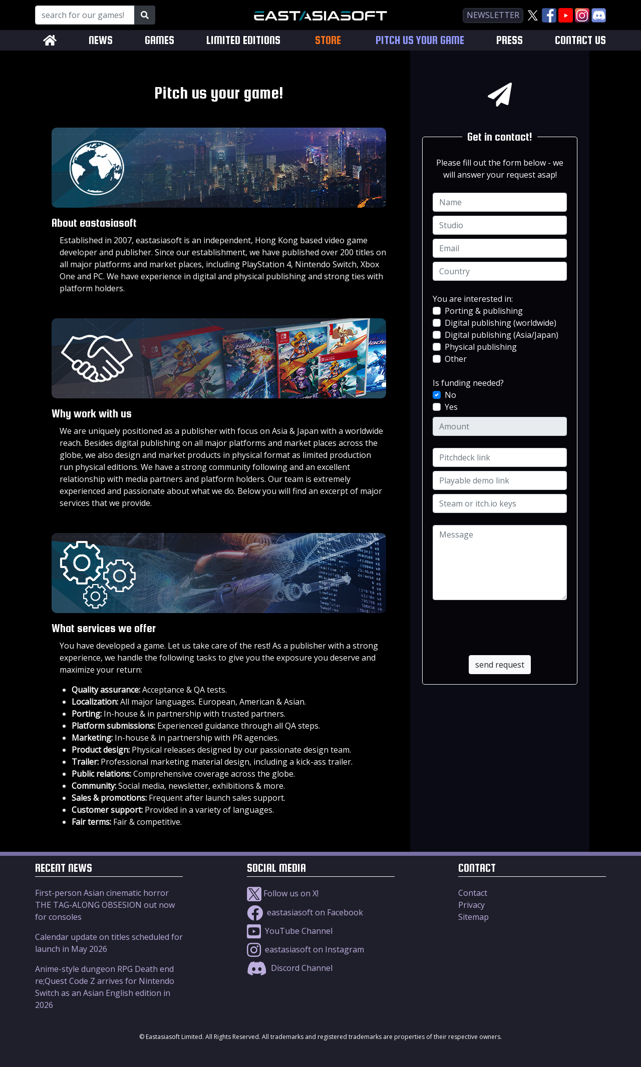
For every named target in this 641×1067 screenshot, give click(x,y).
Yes (451, 406)
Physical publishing (481, 346)
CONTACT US (580, 40)
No (450, 394)
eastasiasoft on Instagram (305, 949)
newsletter (493, 15)
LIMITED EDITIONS (243, 40)
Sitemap (473, 916)
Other (456, 358)
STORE (328, 40)
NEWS (101, 40)
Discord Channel (290, 967)
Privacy (471, 904)
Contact (472, 892)
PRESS (509, 40)
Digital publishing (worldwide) (500, 322)
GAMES (159, 40)
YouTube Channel (290, 930)
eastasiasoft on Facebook (305, 912)
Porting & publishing (484, 310)
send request (499, 664)
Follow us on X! (282, 893)
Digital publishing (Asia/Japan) (501, 334)
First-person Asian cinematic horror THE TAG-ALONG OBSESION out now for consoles (105, 904)
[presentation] (500, 621)
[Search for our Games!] (85, 15)
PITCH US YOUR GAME (420, 40)
